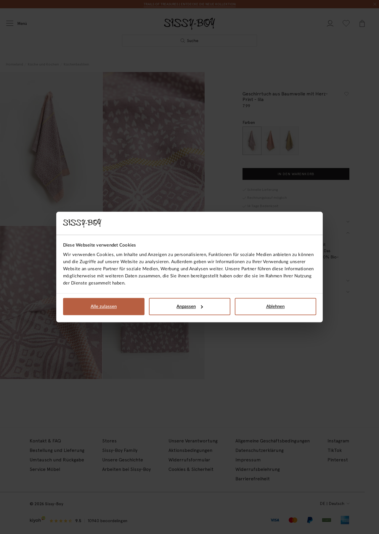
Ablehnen (275, 306)
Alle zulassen (104, 306)
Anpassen (189, 306)
